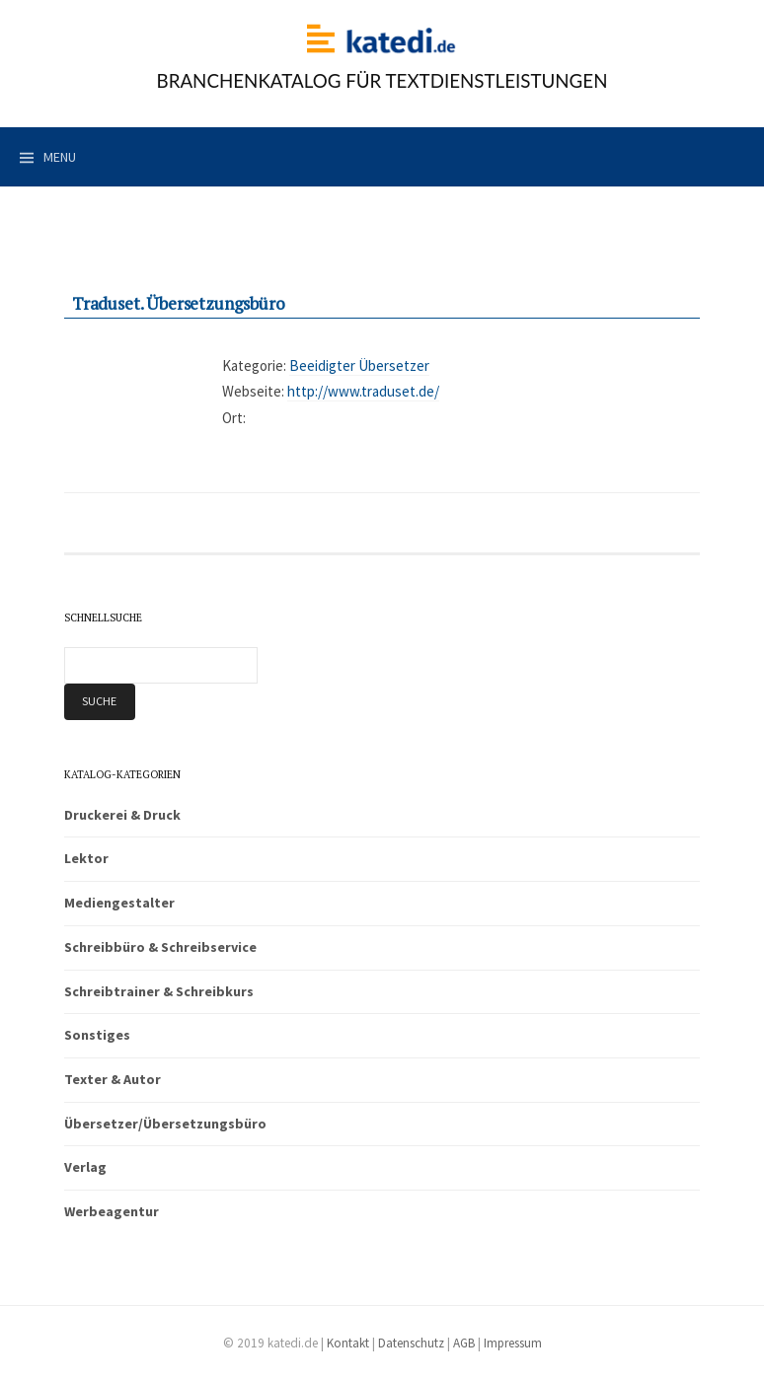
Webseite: (253, 391)
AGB (464, 1343)
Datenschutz (411, 1343)
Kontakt (348, 1343)
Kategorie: (254, 365)
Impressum (513, 1343)
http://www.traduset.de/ (363, 391)
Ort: (234, 417)
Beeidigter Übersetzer (359, 365)
